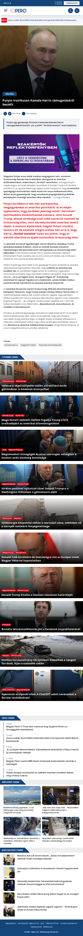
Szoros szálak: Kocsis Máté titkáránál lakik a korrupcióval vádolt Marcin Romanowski (42, 20)
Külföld (9, 94)
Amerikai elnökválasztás (50, 345)
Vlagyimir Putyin (28, 345)
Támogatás (71, 3)
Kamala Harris (11, 345)
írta (54, 197)
